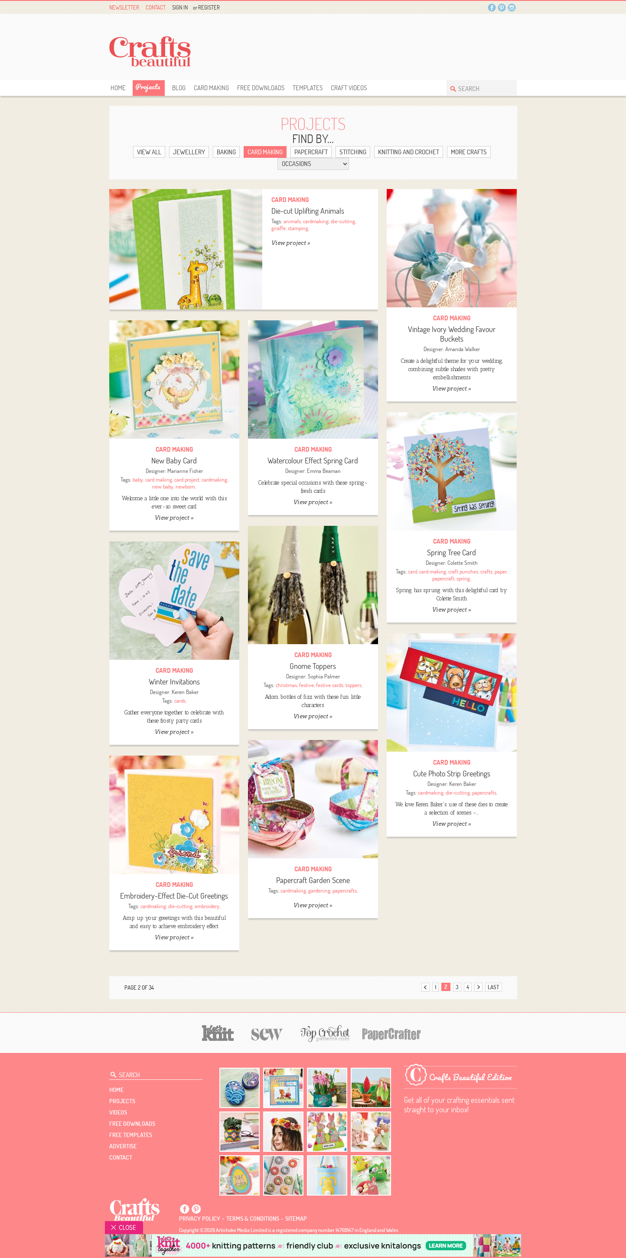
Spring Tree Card (451, 552)
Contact (156, 7)
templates (308, 88)
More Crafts (469, 152)
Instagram (512, 7)
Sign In (180, 7)
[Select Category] (313, 164)
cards (180, 700)
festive (306, 684)
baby (138, 479)
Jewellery (189, 152)
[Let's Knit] (218, 1032)
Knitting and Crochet (408, 152)
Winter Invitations (174, 682)
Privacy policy (199, 1218)
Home (118, 88)
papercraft (443, 578)
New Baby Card (174, 461)
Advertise (123, 1146)
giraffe (278, 228)
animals (292, 221)
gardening (319, 890)
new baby (162, 486)
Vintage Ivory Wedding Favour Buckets (452, 334)
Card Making (211, 88)
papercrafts (484, 792)
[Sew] (267, 1033)
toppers (354, 684)
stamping (298, 228)
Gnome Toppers (313, 666)
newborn (185, 486)
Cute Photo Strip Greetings (451, 774)
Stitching (352, 152)
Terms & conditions (252, 1218)
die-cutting (343, 221)
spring (463, 578)
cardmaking (316, 221)
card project (186, 479)
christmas (286, 684)
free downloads (260, 88)
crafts (486, 571)
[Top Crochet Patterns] (324, 1033)
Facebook (492, 7)
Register (209, 7)
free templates (130, 1135)
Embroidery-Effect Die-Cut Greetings (174, 896)
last (493, 987)
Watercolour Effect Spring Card (312, 461)
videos (118, 1112)
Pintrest (502, 7)
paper (500, 571)
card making (158, 479)
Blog (179, 88)
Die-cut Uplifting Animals (307, 211)
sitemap (296, 1218)
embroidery (207, 906)
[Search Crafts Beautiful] (477, 87)
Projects (147, 86)
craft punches (463, 571)
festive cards (329, 684)
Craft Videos (349, 88)
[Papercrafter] (391, 1033)
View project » (290, 243)
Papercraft (311, 152)
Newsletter (124, 7)
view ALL (149, 152)
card (412, 571)
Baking (226, 152)
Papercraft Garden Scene (313, 880)
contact (120, 1157)
